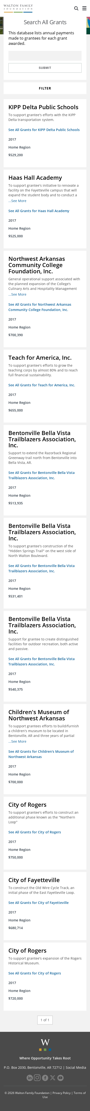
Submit (45, 68)
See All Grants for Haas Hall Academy (38, 211)
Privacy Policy (62, 1093)
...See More (17, 200)
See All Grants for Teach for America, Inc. (41, 385)
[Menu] (84, 8)
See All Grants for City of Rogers (34, 832)
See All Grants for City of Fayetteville (38, 902)
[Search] (76, 8)
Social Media (76, 1067)
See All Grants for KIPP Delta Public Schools (44, 129)
